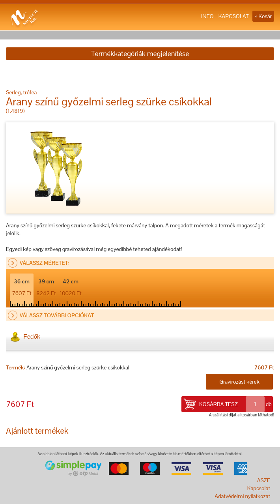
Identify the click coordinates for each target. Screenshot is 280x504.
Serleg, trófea (21, 92)
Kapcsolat (258, 488)
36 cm (22, 287)
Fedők (25, 337)
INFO (207, 16)
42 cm (71, 287)
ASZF (263, 480)
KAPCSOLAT (233, 16)
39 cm (46, 287)
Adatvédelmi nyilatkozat (242, 496)
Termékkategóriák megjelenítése (140, 53)
